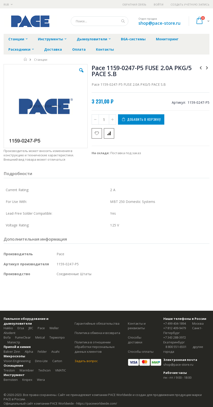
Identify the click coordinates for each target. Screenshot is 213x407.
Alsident (9, 333)
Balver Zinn (12, 351)
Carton (57, 361)
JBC (31, 328)
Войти (158, 4)
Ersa (21, 328)
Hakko (8, 328)
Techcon (44, 370)
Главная (25, 59)
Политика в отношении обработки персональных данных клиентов (95, 347)
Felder (42, 351)
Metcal (40, 337)
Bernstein (11, 379)
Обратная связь (134, 4)
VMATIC (60, 370)
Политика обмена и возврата (97, 333)
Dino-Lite (41, 361)
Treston (9, 370)
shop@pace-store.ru (159, 23)
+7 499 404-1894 (174, 323)
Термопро (57, 337)
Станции (40, 59)
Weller (54, 328)
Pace (41, 328)
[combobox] (99, 21)
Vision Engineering (17, 361)
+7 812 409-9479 (174, 328)
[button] (81, 74)
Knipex (27, 379)
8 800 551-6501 (176, 347)
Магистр (13, 342)
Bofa (7, 337)
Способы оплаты (141, 351)
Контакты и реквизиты (137, 325)
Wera (41, 379)
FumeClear (23, 337)
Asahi (55, 351)
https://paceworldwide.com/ (96, 403)
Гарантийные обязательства (97, 323)
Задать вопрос (86, 361)
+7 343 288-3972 (174, 337)
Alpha (29, 351)
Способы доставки (135, 339)
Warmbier (26, 370)
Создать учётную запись (190, 4)
